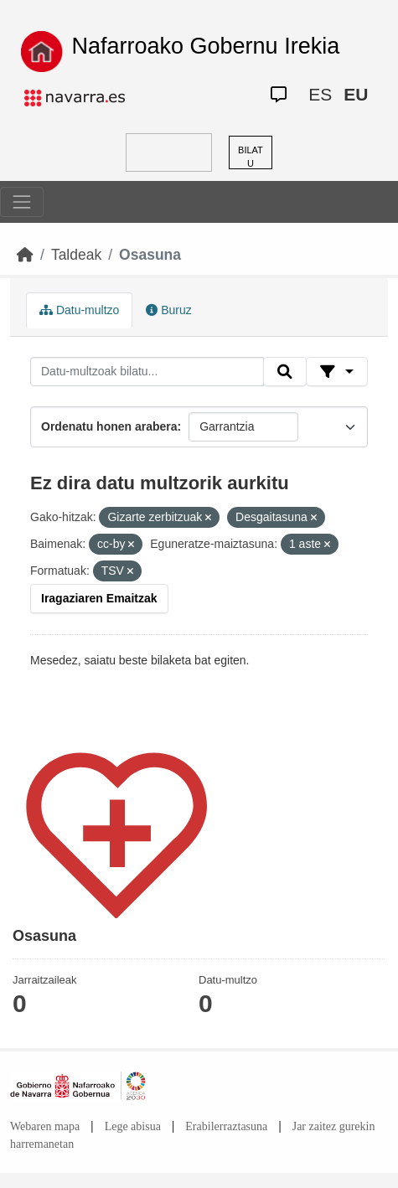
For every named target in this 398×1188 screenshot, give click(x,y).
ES (320, 94)
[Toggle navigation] (22, 202)
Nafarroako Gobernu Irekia (206, 46)
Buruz (168, 310)
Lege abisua (133, 1126)
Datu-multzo (79, 310)
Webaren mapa (45, 1126)
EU (356, 94)
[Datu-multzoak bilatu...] (147, 372)
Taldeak (76, 254)
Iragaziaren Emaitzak (99, 598)
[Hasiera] (25, 254)
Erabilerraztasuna (226, 1126)
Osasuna (150, 254)
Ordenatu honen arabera (109, 426)
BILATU (250, 157)
